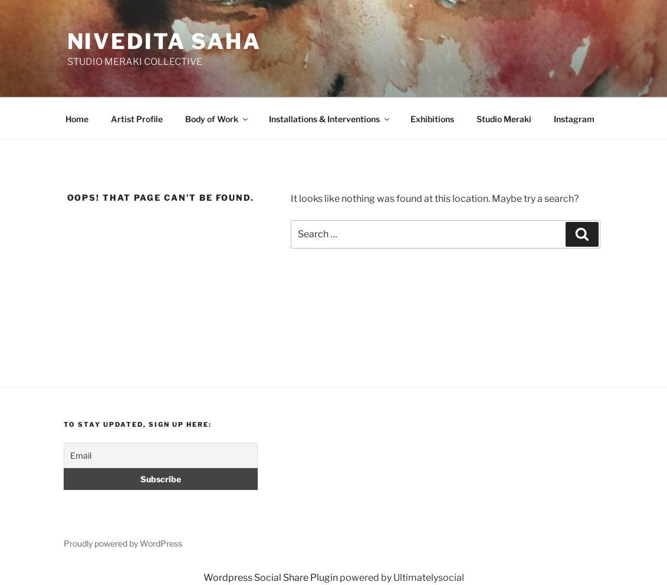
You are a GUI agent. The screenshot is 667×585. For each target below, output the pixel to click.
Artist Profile (137, 119)
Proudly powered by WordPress (123, 543)
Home (76, 119)
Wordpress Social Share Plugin (271, 577)
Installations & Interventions (330, 119)
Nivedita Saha (164, 41)
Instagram (574, 119)
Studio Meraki (504, 119)
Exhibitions (432, 119)
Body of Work (217, 119)
